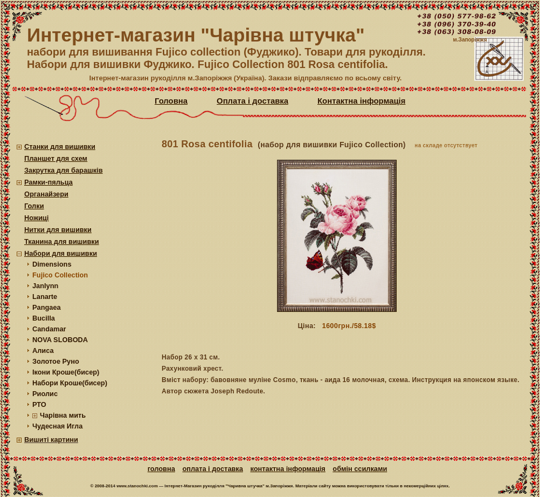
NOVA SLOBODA (60, 340)
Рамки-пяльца (48, 182)
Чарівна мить (63, 415)
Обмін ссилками (360, 469)
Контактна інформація (361, 101)
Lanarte (44, 296)
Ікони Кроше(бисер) (65, 372)
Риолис (45, 394)
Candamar (49, 329)
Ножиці (36, 218)
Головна (171, 101)
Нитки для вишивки (58, 230)
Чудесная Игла (57, 426)
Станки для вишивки (59, 146)
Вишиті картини (51, 439)
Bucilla (43, 318)
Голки (34, 206)
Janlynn (45, 286)
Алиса (43, 350)
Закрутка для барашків (63, 170)
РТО (39, 404)
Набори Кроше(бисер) (69, 383)
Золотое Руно (55, 361)
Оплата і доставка (252, 101)
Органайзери (46, 194)
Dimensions (52, 264)
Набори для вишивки (60, 253)
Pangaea (46, 307)
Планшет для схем (55, 158)
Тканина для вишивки (61, 241)
